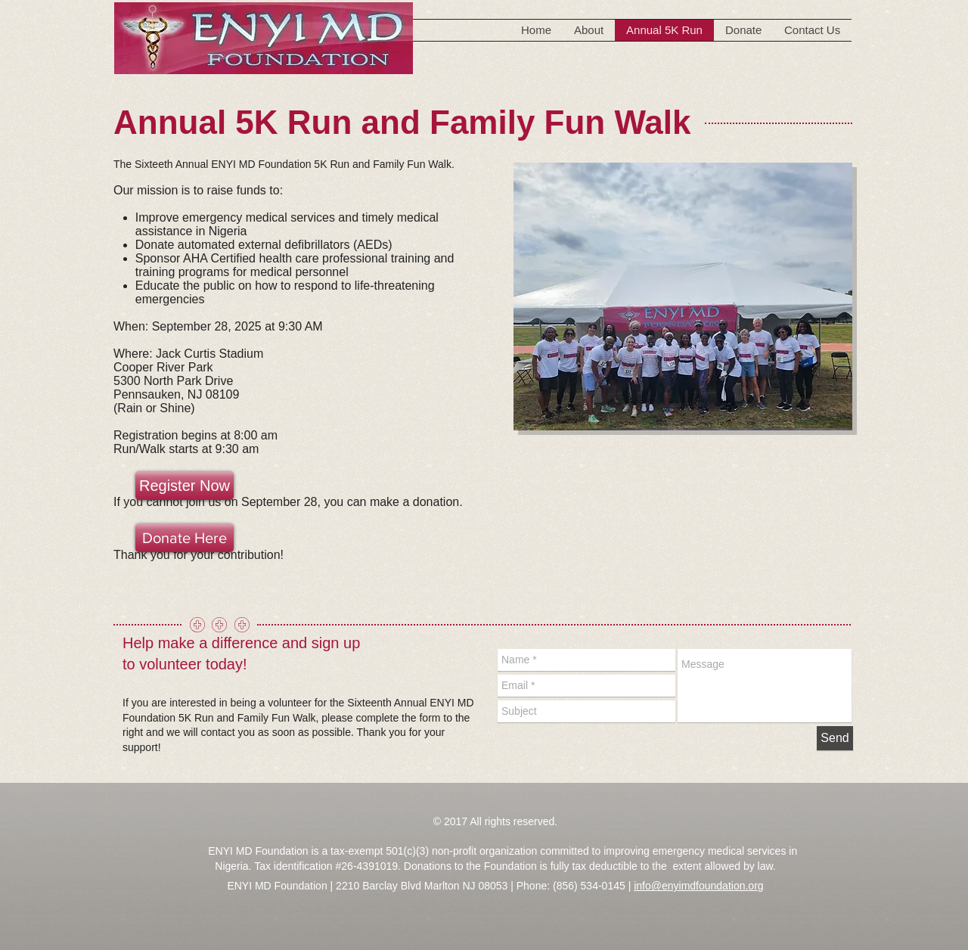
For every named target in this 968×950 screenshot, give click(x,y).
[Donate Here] (184, 537)
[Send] (835, 738)
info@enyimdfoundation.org (698, 886)
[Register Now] (184, 485)
